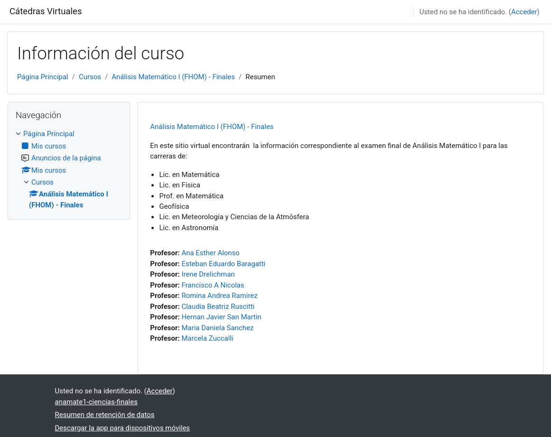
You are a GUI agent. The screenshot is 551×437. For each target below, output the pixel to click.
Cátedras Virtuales (45, 11)
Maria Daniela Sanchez (217, 328)
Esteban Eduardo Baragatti (223, 264)
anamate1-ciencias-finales (96, 402)
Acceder (524, 12)
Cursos (90, 77)
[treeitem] (69, 169)
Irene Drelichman (207, 274)
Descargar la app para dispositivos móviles (122, 428)
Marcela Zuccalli (207, 338)
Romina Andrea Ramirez (219, 295)
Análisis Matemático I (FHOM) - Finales (173, 77)
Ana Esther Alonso (210, 253)
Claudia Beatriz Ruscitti (217, 306)
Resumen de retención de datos (105, 414)
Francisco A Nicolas (212, 285)
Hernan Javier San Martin (221, 317)
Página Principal (42, 77)
